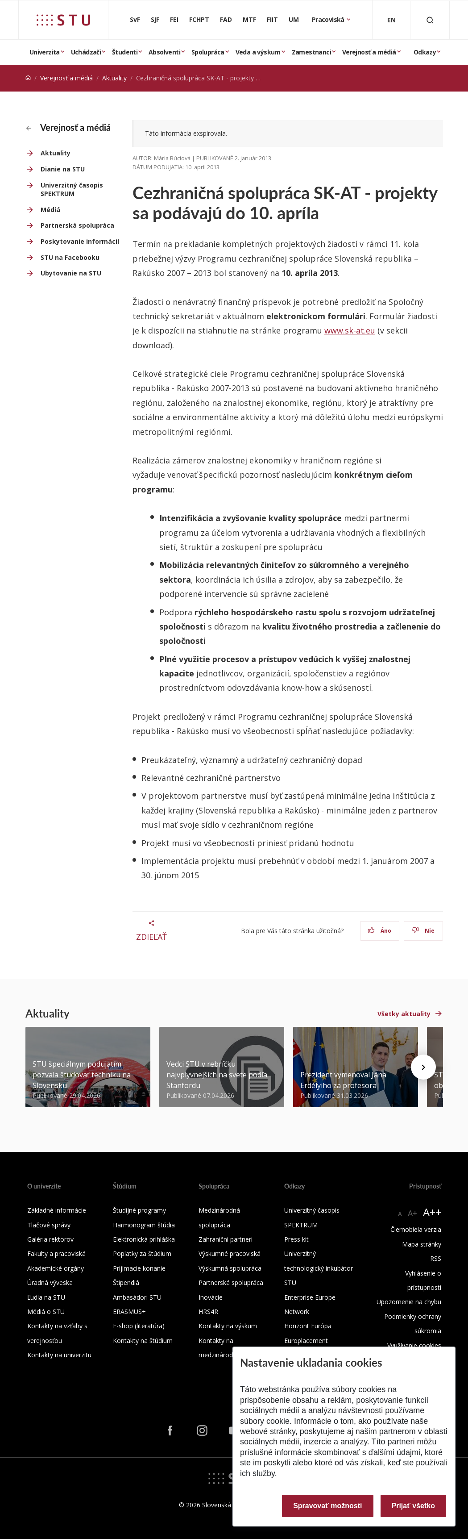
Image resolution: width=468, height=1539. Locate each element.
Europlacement (306, 1340)
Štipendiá (126, 1282)
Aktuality (114, 78)
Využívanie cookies (414, 1345)
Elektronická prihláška (144, 1239)
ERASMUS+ (129, 1311)
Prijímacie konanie (139, 1268)
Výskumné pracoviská (230, 1253)
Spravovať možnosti (327, 1506)
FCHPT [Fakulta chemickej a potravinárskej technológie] (199, 19)
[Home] (28, 78)
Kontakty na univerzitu (59, 1355)
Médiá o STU (46, 1311)
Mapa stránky (421, 1244)
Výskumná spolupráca (230, 1268)
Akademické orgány (55, 1268)
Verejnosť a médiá (369, 52)
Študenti (124, 52)
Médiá (50, 209)
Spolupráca (207, 52)
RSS (435, 1258)
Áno (379, 930)
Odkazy (425, 52)
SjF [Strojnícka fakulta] (155, 19)
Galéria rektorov (50, 1239)
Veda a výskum (258, 52)
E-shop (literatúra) (139, 1326)
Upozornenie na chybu (409, 1301)
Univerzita (44, 52)
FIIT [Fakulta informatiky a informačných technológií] (272, 19)
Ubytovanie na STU (71, 273)
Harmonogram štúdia (144, 1225)
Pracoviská (329, 19)
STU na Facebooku (70, 257)
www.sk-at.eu (349, 330)
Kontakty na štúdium (143, 1340)
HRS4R (208, 1311)
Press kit (296, 1239)
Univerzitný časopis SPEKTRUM (72, 189)
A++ (432, 1212)
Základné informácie (56, 1210)
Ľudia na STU (46, 1297)
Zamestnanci (311, 52)
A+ (412, 1213)
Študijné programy (139, 1210)
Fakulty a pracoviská (56, 1253)
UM (294, 19)
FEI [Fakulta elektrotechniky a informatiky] (174, 19)
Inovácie (211, 1297)
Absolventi (164, 52)
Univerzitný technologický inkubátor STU (318, 1268)
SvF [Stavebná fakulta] (135, 19)
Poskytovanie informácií (80, 241)
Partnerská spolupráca (77, 225)
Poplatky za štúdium (142, 1253)
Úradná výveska (50, 1282)
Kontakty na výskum (228, 1326)
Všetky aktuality (404, 1013)
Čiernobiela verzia (415, 1229)
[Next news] (423, 1067)
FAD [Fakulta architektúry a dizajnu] (226, 19)
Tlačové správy (48, 1225)
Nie (423, 930)
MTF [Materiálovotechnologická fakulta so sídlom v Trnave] (249, 19)
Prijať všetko (413, 1506)
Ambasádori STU (137, 1297)
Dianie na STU (63, 169)
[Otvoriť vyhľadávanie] (430, 19)
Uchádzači (86, 52)
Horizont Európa (307, 1326)
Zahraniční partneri (226, 1239)
